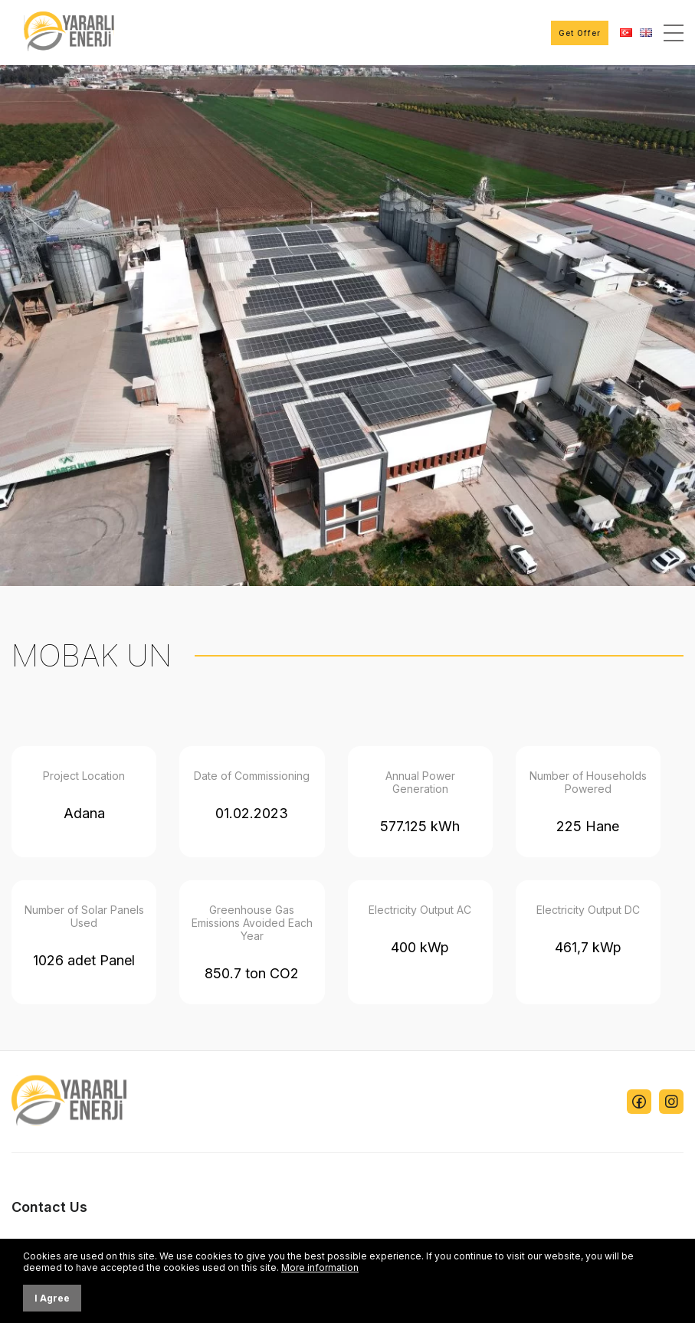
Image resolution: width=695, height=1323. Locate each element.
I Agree (52, 1298)
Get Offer (580, 33)
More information (320, 1267)
